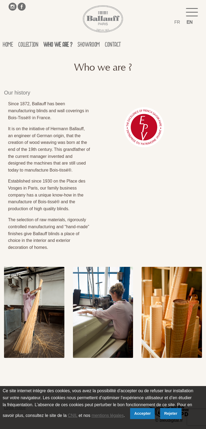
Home (8, 45)
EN (190, 22)
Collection (28, 45)
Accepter (142, 413)
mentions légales (107, 415)
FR (177, 22)
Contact (113, 45)
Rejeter (170, 413)
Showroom (89, 45)
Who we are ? (57, 45)
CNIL (73, 415)
